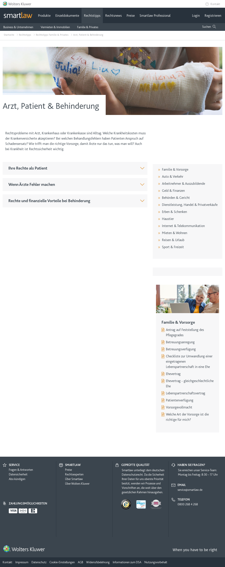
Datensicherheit (18, 474)
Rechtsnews (113, 16)
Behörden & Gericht (176, 198)
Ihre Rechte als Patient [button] (27, 168)
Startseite (9, 34)
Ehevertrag (173, 374)
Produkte (44, 16)
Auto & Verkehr (172, 177)
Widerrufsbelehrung (98, 562)
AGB (80, 562)
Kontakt (215, 4)
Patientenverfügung (179, 400)
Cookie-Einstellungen (62, 562)
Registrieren (213, 16)
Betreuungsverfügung (181, 349)
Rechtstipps (92, 16)
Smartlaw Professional (155, 16)
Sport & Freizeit (173, 247)
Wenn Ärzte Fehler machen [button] (31, 184)
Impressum (21, 562)
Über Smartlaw (74, 479)
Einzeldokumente (67, 16)
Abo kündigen (17, 479)
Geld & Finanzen (173, 191)
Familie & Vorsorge (175, 170)
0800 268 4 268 (188, 504)
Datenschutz (38, 562)
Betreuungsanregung (180, 342)
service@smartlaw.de (190, 489)
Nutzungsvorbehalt (155, 562)
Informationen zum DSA (127, 562)
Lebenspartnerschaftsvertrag (185, 393)
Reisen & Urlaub (173, 240)
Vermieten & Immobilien (55, 27)
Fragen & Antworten (21, 469)
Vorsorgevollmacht (179, 407)
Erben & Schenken (174, 212)
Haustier (168, 219)
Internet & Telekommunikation (183, 226)
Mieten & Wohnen (174, 233)
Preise (131, 16)
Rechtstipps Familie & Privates (52, 34)
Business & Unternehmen (18, 27)
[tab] (75, 168)
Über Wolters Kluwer (77, 483)
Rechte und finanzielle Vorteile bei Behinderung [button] (49, 200)
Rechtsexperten (74, 474)
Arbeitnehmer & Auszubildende (183, 184)
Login (196, 16)
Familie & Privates (87, 27)
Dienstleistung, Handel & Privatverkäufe (190, 205)
